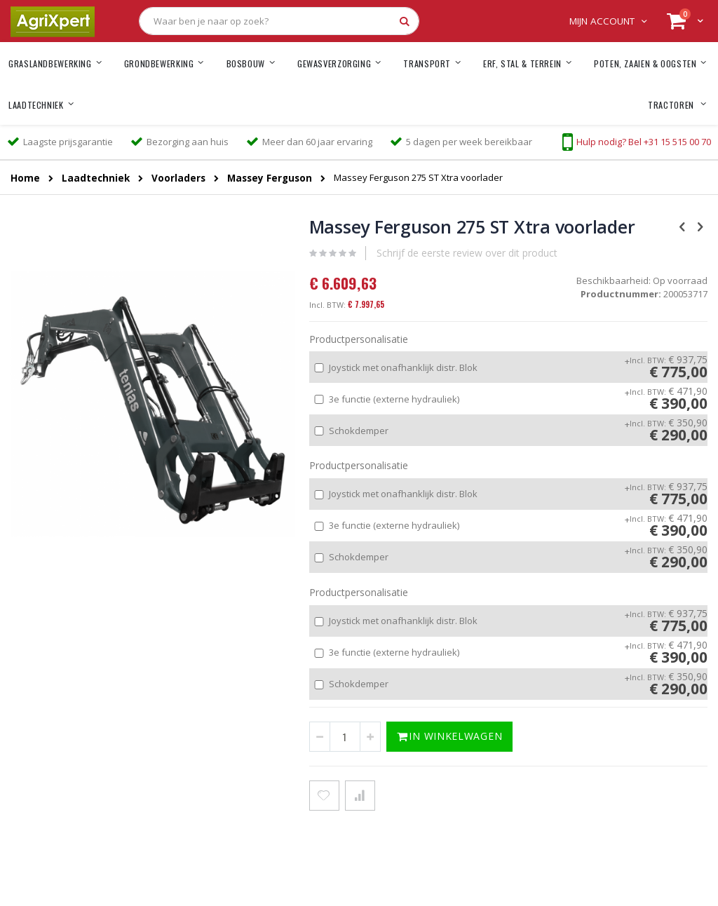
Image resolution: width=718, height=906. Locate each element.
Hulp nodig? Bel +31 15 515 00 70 (643, 141)
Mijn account (602, 21)
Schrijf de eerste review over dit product (467, 252)
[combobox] (279, 21)
